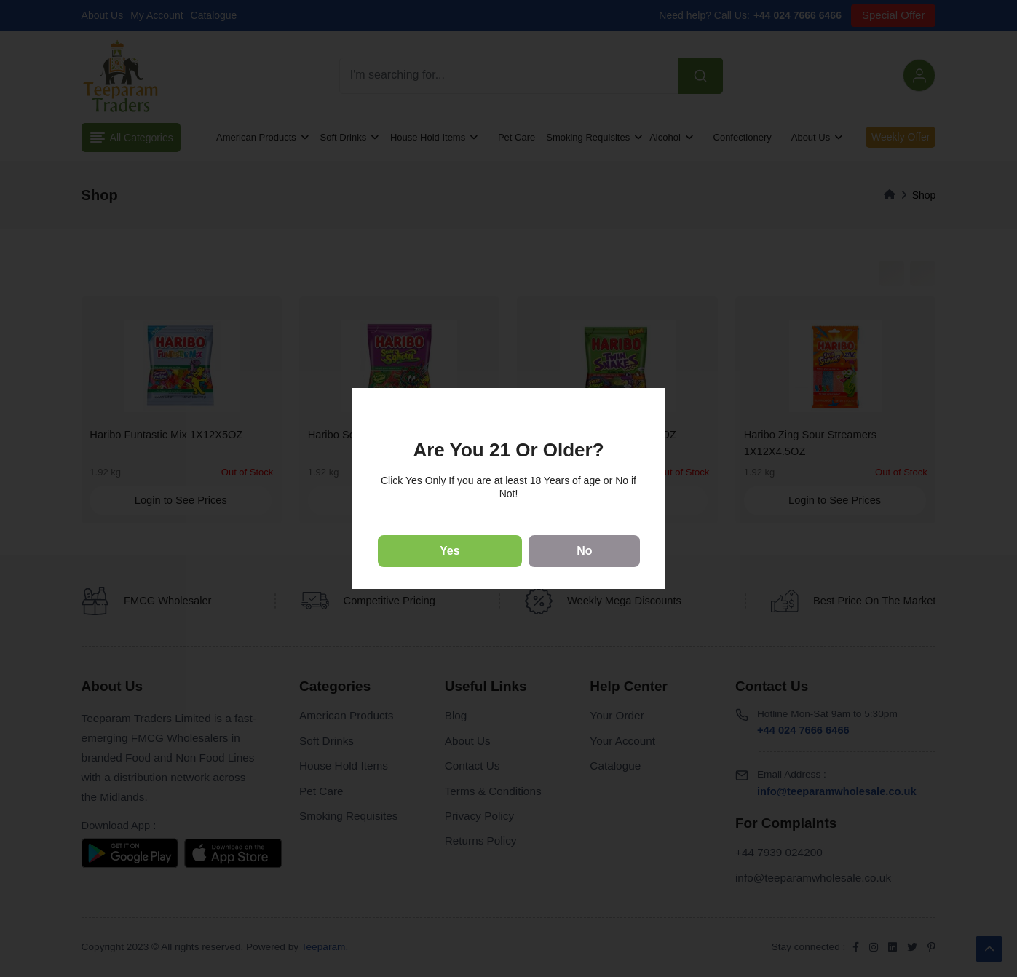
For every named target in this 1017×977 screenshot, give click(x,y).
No (584, 551)
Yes (450, 551)
